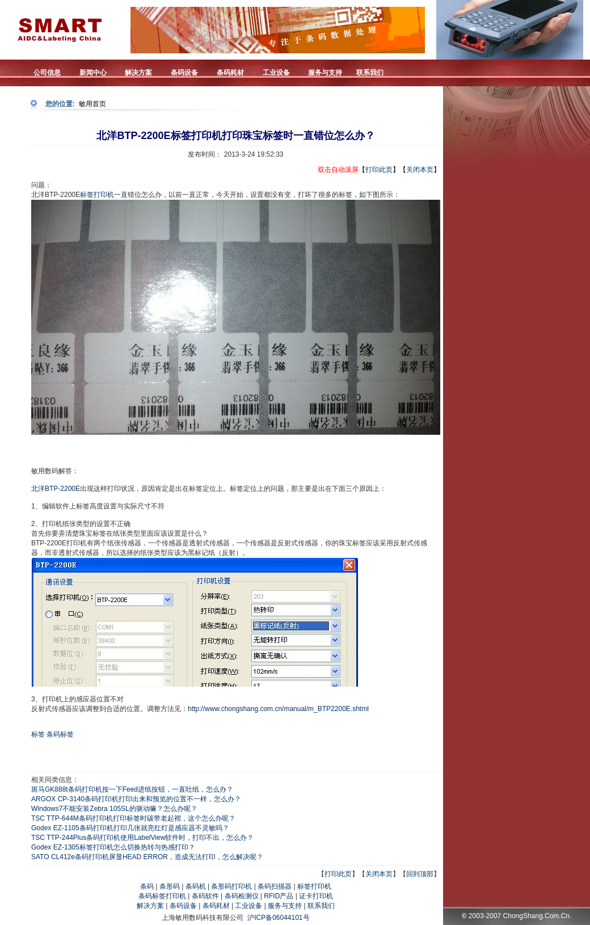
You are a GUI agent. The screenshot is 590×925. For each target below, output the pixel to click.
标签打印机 (97, 195)
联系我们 (321, 906)
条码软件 (205, 896)
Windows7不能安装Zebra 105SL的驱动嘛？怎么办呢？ (114, 809)
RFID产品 (278, 896)
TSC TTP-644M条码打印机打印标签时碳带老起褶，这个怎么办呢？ (133, 818)
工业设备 (248, 906)
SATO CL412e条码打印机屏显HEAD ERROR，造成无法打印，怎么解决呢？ (147, 857)
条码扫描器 (275, 886)
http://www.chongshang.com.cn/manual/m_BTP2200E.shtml (278, 709)
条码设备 (183, 906)
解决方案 (150, 906)
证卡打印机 (316, 896)
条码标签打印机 (162, 896)
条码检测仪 (242, 896)
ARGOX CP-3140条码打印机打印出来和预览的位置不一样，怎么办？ (136, 799)
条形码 (169, 886)
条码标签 (60, 734)
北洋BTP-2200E (55, 489)
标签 (38, 734)
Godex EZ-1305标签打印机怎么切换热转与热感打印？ (113, 847)
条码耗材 (216, 906)
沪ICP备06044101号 (278, 918)
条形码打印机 (231, 886)
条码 (147, 886)
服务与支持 (285, 906)
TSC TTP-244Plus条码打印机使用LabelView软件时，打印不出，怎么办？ (142, 838)
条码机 (196, 886)
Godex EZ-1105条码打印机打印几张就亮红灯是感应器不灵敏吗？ (130, 828)
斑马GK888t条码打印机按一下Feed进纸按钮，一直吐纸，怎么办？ (132, 789)
